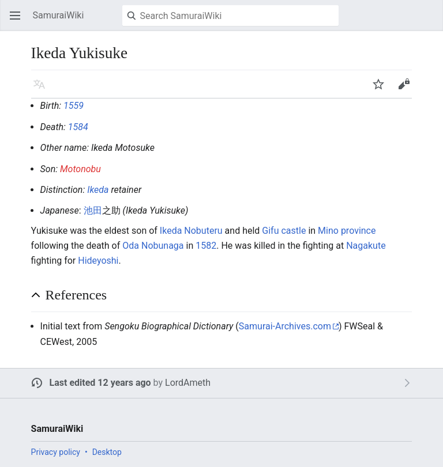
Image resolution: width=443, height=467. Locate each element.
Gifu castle (284, 230)
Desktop (107, 452)
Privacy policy (55, 452)
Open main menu (18, 21)
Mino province (347, 230)
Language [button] (42, 89)
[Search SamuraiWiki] (230, 15)
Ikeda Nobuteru (191, 230)
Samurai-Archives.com (285, 326)
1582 (206, 245)
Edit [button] (406, 89)
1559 (73, 105)
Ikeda (97, 189)
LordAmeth (188, 382)
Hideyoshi (98, 260)
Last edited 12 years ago (100, 382)
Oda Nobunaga (152, 245)
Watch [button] (382, 89)
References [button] (76, 294)
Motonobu (80, 169)
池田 (93, 210)
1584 (78, 127)
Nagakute (365, 245)
